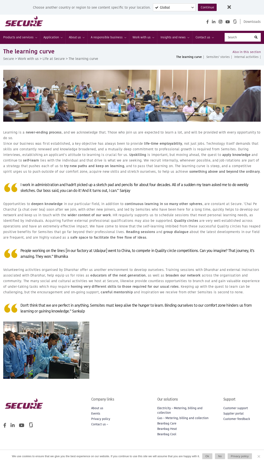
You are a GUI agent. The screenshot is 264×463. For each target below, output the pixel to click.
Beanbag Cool (166, 436)
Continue (207, 7)
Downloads (252, 21)
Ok (207, 456)
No (220, 456)
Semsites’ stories (218, 59)
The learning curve (189, 59)
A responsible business (108, 39)
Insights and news (175, 39)
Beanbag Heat (167, 431)
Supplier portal (233, 415)
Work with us (143, 39)
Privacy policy (100, 421)
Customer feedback (236, 421)
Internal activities (246, 59)
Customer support (235, 410)
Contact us (204, 39)
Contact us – (99, 426)
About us (76, 39)
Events (95, 415)
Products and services (20, 39)
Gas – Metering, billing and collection (182, 420)
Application (52, 39)
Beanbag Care (166, 425)
